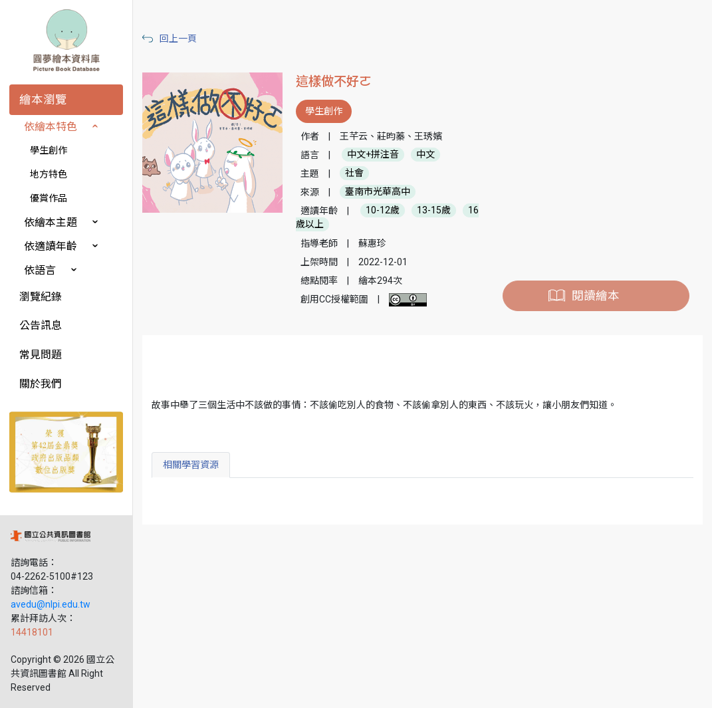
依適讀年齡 (50, 246)
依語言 (40, 270)
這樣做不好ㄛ (334, 81)
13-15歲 (434, 210)
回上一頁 (178, 38)
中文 (425, 155)
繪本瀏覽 (43, 99)
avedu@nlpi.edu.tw (50, 604)
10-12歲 (383, 210)
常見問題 (40, 354)
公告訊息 (40, 325)
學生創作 (48, 150)
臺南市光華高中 (377, 192)
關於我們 (40, 384)
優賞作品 (48, 198)
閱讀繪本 (596, 295)
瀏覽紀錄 (40, 297)
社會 (354, 173)
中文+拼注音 (373, 155)
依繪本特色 (50, 126)
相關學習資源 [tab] (191, 464)
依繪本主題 (50, 222)
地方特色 (48, 174)
